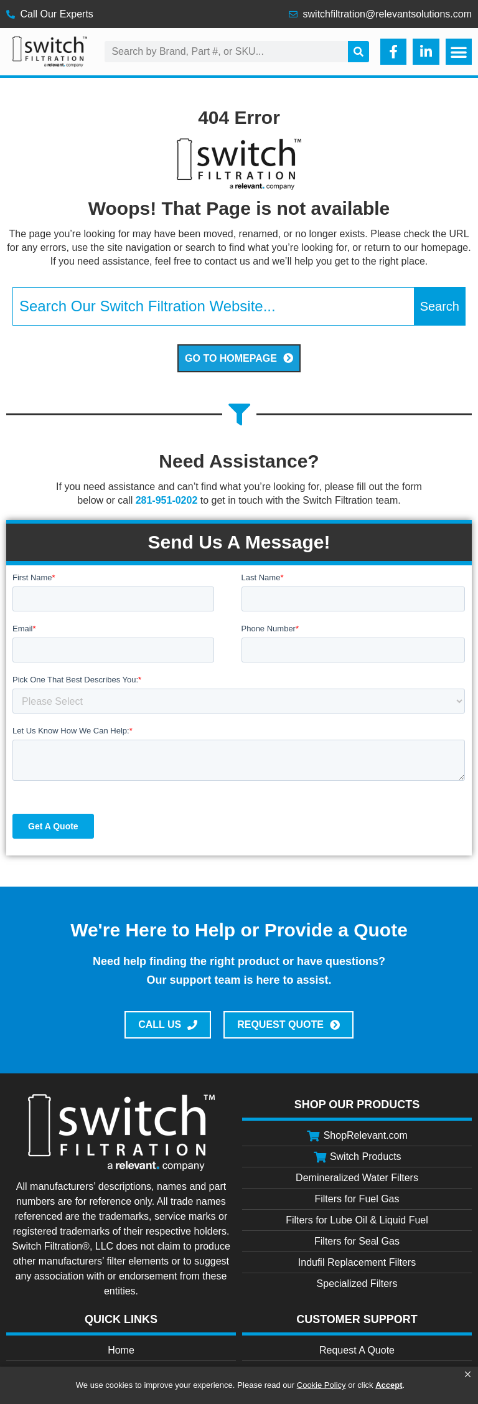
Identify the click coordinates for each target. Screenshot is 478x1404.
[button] (468, 1375)
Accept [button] (388, 1385)
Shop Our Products (357, 1104)
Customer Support (357, 1319)
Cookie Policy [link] (321, 1385)
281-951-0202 (167, 500)
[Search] (358, 51)
